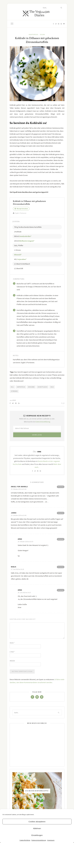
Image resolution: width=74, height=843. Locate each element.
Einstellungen (37, 835)
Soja (52, 387)
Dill (12, 387)
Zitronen (14, 391)
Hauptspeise (33, 34)
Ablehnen (37, 828)
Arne (14, 400)
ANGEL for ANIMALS (19, 487)
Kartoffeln (21, 387)
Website (12, 661)
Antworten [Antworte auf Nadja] (60, 567)
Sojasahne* (21, 259)
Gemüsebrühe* (25, 236)
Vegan (42, 34)
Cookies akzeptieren (37, 822)
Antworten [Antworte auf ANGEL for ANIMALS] (60, 487)
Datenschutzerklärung (38, 840)
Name (12, 643)
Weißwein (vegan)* (26, 241)
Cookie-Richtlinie (25, 840)
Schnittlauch (42, 387)
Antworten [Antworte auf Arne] (60, 539)
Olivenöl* (18, 255)
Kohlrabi (31, 387)
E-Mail (12, 652)
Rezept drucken (21, 209)
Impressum (50, 840)
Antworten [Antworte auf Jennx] (60, 513)
